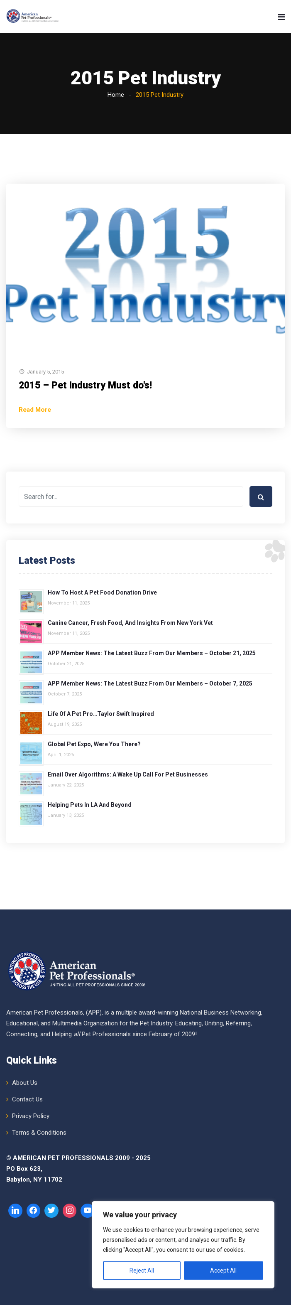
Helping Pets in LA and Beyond (90, 804)
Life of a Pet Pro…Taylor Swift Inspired (101, 713)
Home (116, 94)
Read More (35, 409)
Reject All (142, 1270)
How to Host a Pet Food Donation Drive (102, 592)
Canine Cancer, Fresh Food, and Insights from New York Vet (130, 622)
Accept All (223, 1270)
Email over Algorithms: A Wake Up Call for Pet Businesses (128, 774)
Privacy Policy (30, 1116)
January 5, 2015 (45, 372)
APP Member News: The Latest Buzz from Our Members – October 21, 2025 (152, 653)
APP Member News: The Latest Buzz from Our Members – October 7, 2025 (150, 683)
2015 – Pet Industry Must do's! (85, 385)
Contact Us (27, 1099)
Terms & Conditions (39, 1132)
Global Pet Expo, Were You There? (94, 744)
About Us (24, 1082)
